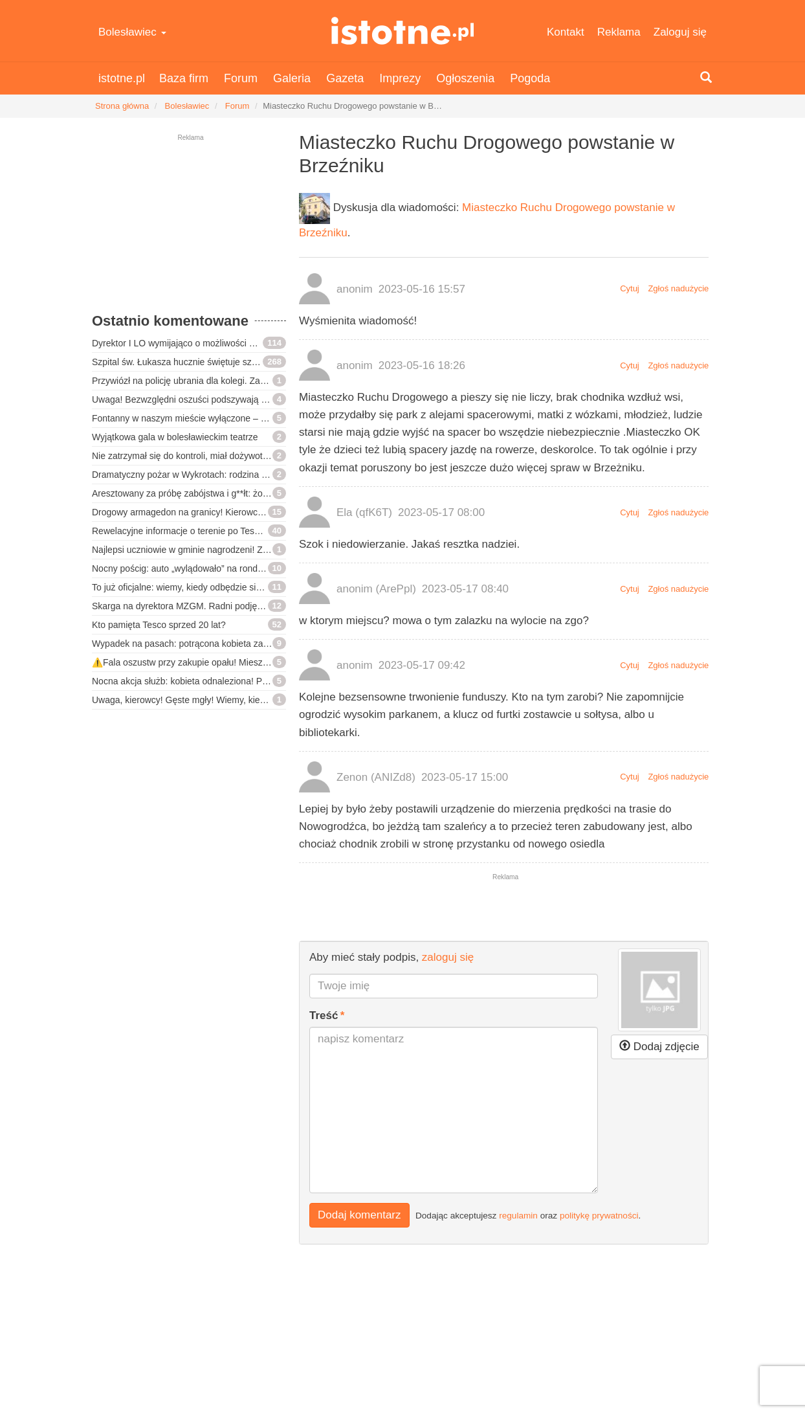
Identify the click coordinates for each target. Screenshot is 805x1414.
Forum (241, 78)
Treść (323, 1015)
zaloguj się (448, 957)
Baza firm (183, 78)
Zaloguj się (680, 32)
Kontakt (565, 32)
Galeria (292, 78)
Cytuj (629, 288)
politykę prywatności (599, 1215)
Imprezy (400, 78)
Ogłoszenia (465, 78)
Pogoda (530, 78)
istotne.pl (402, 31)
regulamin (518, 1215)
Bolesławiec (132, 32)
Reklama (619, 32)
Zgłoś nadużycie (678, 288)
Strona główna (122, 106)
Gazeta (345, 78)
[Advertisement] (189, 230)
